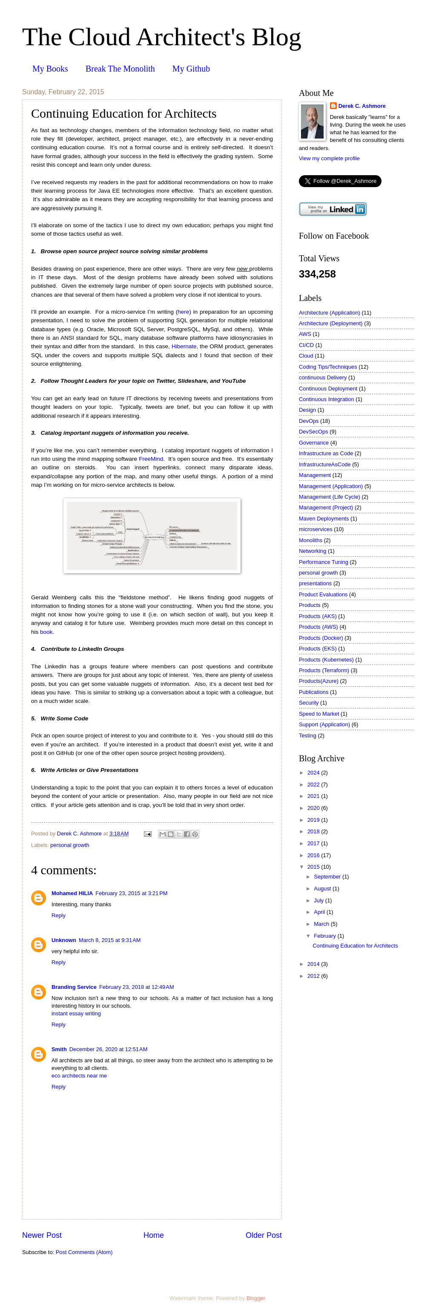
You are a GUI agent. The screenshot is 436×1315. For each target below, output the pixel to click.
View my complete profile (329, 158)
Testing (307, 735)
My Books (50, 68)
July (319, 900)
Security (309, 702)
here (183, 312)
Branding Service (74, 987)
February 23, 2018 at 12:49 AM (136, 987)
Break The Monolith (120, 68)
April (320, 912)
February (325, 936)
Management (315, 475)
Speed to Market (319, 714)
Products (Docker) (321, 638)
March (322, 924)
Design (307, 410)
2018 (314, 831)
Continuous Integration (326, 399)
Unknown (64, 940)
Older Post (264, 1235)
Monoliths (310, 540)
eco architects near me (79, 1075)
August (323, 888)
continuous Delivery (323, 377)
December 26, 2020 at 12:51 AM (108, 1049)
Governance (314, 442)
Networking (312, 551)
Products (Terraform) (324, 670)
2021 (314, 796)
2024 (314, 772)
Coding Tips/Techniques (328, 367)
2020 (314, 808)
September (328, 876)
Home (153, 1235)
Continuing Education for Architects (355, 945)
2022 (314, 784)
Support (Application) (324, 724)
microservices (316, 529)
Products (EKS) (318, 648)
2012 (314, 976)
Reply (59, 915)
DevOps (309, 421)
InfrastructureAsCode (325, 464)
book (46, 632)
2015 (314, 867)
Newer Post (42, 1235)
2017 (314, 843)
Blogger (256, 1298)
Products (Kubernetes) (326, 659)
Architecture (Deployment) (331, 323)
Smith (59, 1049)
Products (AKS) (318, 616)
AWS (305, 334)
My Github (191, 68)
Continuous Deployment (328, 388)
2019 (314, 820)
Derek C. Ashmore (362, 106)
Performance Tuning (323, 562)
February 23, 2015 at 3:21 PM (131, 893)
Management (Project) (326, 507)
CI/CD (306, 345)
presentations (315, 583)
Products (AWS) (318, 627)
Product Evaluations (323, 594)
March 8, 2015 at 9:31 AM (110, 940)
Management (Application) (331, 486)
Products (310, 605)
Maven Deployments (324, 518)
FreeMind (151, 459)
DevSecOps (313, 431)
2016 (314, 855)
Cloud (306, 356)
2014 (314, 964)
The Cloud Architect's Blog (161, 37)
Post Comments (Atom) (84, 1252)
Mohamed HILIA (72, 893)
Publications (313, 692)
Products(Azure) (318, 681)
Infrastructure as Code (326, 453)
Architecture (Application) (329, 312)
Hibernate (184, 346)
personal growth (69, 845)
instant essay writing (76, 1013)
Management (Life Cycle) (329, 497)
